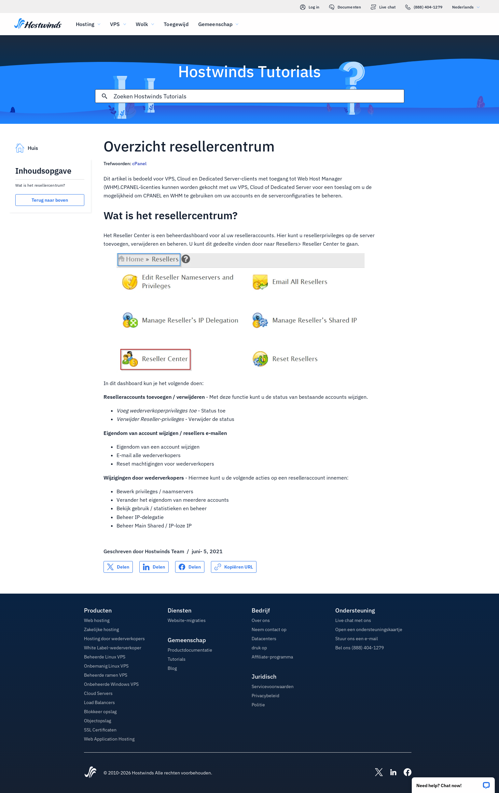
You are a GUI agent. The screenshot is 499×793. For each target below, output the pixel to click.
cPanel (139, 163)
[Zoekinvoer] (259, 96)
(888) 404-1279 (423, 7)
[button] (453, 783)
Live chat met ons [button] (353, 620)
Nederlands (467, 7)
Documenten (345, 7)
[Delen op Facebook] (189, 567)
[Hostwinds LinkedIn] (390, 772)
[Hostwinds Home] (90, 773)
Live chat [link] (383, 7)
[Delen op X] (118, 567)
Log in (309, 7)
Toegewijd (176, 24)
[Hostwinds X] (375, 772)
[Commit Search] (104, 96)
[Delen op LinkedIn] (154, 567)
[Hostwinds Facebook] (404, 772)
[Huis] (38, 24)
